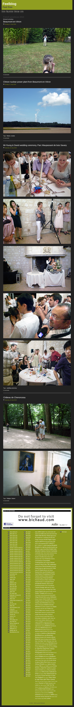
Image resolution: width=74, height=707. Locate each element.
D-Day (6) (12, 609)
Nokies (43, 643)
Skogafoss (37, 666)
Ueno (52, 687)
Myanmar (37, 639)
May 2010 (28, 674)
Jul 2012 (28, 630)
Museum (37, 637)
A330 (41, 533)
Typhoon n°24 (47, 687)
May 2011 (28, 653)
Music (53, 637)
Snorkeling (51, 666)
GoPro (46, 593)
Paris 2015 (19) (13, 537)
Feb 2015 (28, 591)
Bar (46, 547)
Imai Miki (43, 606)
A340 (55, 533)
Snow (55, 666)
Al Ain (50, 537)
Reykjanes (53, 656)
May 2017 (28, 554)
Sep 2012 (28, 626)
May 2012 (28, 633)
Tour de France (41, 681)
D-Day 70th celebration (49, 564)
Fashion (37, 576)
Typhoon (36, 687)
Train (47, 685)
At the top (46, 541)
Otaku (37, 646)
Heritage (37, 601)
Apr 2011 (28, 655)
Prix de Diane (49, 652)
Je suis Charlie (47, 608)
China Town (50, 556)
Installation (47, 606)
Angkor (50, 539)
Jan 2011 (28, 660)
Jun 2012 (28, 632)
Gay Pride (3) (13, 621)
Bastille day (54, 547)
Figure (41, 578)
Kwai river (49, 616)
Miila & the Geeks (49, 631)
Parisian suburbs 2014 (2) (16, 554)
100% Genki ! (41, 532)
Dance (40, 566)
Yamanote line (47, 696)
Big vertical (9, 11)
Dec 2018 (28, 532)
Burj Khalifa (50, 549)
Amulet (46, 539)
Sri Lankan (53, 668)
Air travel (37, 537)
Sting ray (45, 669)
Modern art (39, 633)
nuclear (13, 136)
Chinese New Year (39, 558)
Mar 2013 (28, 618)
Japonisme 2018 (39, 608)
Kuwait (45, 616)
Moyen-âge (44, 635)
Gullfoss (48, 597)
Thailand (40, 677)
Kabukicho (43, 612)
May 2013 (28, 614)
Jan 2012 (28, 640)
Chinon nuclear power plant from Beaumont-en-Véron (27, 82)
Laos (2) (12, 581)
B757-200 (48, 543)
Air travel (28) (13, 604)
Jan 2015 (28, 593)
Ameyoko (41, 539)
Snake (47, 666)
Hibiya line (42, 601)
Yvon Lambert (47, 698)
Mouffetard (38, 635)
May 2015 (28, 590)
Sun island (47, 673)
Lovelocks (38, 624)
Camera (52, 553)
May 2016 (28, 572)
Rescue (47, 656)
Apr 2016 (28, 574)
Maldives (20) (13, 582)
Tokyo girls (43, 679)
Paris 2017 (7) (13, 533)
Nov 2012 (28, 623)
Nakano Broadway (44, 639)
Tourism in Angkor (47, 681)
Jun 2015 (28, 588)
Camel (47, 553)
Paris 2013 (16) (13, 540)
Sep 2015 (28, 584)
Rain (47, 654)
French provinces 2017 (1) (16, 563)
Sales (50, 658)
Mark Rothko (37, 627)
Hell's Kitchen (53, 599)
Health (48, 599)
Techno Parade (41, 675)
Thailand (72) (13, 597)
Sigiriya (49, 664)
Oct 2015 (28, 582)
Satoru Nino (46, 660)
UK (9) (11, 602)
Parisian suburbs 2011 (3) (16, 558)
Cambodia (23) (13, 574)
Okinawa (51, 643)
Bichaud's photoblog (8, 19)
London (41, 622)
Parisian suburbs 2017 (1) (16, 549)
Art (43, 541)
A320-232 (37, 533)
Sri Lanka (47, 668)
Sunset (52, 673)
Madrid (47, 624)
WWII (52, 694)
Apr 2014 (28, 604)
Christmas (47, 558)
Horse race (51, 602)
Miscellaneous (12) (14, 632)
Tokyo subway (50, 679)
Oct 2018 (28, 533)
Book (45, 549)
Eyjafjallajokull (47, 574)
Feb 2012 (28, 639)
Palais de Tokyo (47, 646)
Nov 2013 (28, 607)
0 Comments (6, 74)
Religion (9, 498)
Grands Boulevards (44, 595)
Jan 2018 (28, 547)
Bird (36, 549)
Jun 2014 (28, 600)
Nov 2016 (28, 563)
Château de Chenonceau (14, 397)
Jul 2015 (28, 586)
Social (37, 668)
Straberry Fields (38, 671)
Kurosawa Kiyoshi (39, 616)
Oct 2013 (28, 609)
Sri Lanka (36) (13, 593)
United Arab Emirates (44, 689)
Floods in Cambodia (44, 581)
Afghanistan (53, 535)
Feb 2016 (28, 575)
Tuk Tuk (52, 685)
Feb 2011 (28, 658)
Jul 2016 (28, 568)
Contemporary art (40, 562)
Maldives (47, 626)
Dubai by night (42, 568)
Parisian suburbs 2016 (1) (16, 551)
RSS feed (64, 532)
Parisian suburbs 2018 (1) (16, 547)
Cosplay (47, 562)
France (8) (12, 575)
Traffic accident (43, 685)
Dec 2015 (28, 579)
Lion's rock (51, 620)
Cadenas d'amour (46, 551)
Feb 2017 (28, 558)
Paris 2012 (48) (13, 542)
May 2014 (28, 602)
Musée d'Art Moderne (46, 637)
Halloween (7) (13, 628)
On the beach (48, 645)
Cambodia (54, 551)
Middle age (42, 631)
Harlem (45, 599)
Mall (52, 625)
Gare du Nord (50, 587)
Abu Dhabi (47, 535)
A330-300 (51, 533)
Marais (54, 625)
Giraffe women (52, 591)
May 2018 (28, 542)
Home (3, 11)
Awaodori (43, 543)
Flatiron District (48, 579)
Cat (42, 555)
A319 (49, 532)
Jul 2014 (28, 598)
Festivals (37, 578)
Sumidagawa (41, 673)
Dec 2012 (28, 621)
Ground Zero (42, 597)
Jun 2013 (28, 612)
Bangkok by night (40, 547)
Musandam (50, 635)
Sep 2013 (28, 611)
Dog (53, 566)
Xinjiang (55, 694)
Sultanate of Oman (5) (15, 595)
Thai (36, 677)
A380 (36, 535)
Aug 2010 (28, 669)
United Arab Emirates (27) (16, 600)
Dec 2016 (28, 561)
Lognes (36, 622)
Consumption (46, 560)
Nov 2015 (28, 581)
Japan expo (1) (13, 626)
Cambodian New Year (40, 553)
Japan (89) (12, 579)
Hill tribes (47, 601)
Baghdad (49, 545)
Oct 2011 (28, 644)
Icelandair (51, 604)
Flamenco (42, 579)
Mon (46, 633)
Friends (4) (12, 614)
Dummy (48, 568)
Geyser (37, 591)
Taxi (55, 673)
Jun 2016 (28, 570)
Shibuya (37, 664)
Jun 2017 (28, 553)
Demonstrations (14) (15, 607)
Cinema (52, 558)
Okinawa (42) (13, 590)
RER (45, 656)
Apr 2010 (28, 676)
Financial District (48, 578)
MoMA (43, 633)
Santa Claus (41, 660)
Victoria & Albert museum (48, 690)
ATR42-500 (52, 541)
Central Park (46, 555)
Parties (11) (12, 616)
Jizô (51, 610)
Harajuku (40, 599)
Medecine (38, 629)
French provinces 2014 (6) (16, 568)
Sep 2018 (28, 535)
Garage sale (43, 587)
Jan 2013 (28, 619)
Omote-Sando (41, 645)
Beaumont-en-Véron (12, 21)
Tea (36, 675)
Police (44, 652)
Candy (39, 555)
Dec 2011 (28, 642)
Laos (40, 620)
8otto (36, 532)
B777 (53, 543)
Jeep (40, 610)
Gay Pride (53, 589)
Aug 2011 (28, 648)
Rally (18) (12, 605)
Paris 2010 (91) (13, 546)
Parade (52, 646)
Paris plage (43, 648)
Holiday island (38, 602)
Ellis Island (42, 572)
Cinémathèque (38, 560)
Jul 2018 (28, 539)
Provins (44, 654)
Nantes (50, 639)
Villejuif (36, 692)
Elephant (37, 572)
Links (22, 11)
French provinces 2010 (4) (16, 572)
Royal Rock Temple (44, 658)
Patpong (37, 650)
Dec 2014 (28, 595)
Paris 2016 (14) (13, 535)
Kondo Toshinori (48, 614)
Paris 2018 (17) (13, 532)
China (45, 556)
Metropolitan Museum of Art (47, 629)
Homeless (45, 602)
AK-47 (42, 537)
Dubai (36, 568)
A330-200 (46, 533)
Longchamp (46, 622)
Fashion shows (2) (14, 612)
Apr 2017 (28, 556)
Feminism (51, 576)
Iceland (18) (13, 577)
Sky (40, 666)
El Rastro (40, 570)
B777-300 (37, 545)
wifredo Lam (48, 694)
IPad (51, 606)
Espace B (41, 574)
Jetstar (43, 610)
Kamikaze (48, 612)
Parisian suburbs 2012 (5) (16, 556)
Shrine (46, 664)
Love (50, 622)
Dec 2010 (28, 662)
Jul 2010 (28, 670)
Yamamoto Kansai (39, 696)
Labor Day (50, 618)
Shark (48, 662)
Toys (39, 685)
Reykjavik (37, 658)
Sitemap (16, 11)
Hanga (36, 599)
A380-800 (41, 535)
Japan (54, 606)
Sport (42, 668)
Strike (43, 671)
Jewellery (47, 610)
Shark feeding (53, 662)
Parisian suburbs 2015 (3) (16, 553)
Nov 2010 (28, 663)
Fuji (49, 585)
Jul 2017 (28, 551)
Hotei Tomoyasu (39, 604)
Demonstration (46, 566)
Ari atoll (39, 541)
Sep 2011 (28, 646)
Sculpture (37, 662)
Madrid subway (41, 625)
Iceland (46, 604)
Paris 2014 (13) (13, 539)
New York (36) (13, 586)
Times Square (45, 677)
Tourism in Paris (43, 683)
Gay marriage (46, 589)
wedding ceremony (12, 388)
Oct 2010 (28, 665)
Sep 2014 (28, 597)
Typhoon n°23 (41, 687)
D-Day (41, 564)
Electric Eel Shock (48, 570)
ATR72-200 (38, 543)
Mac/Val (43, 624)
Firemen (37, 579)
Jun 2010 (28, 672)
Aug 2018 (28, 537)
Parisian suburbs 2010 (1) (16, 560)
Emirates (48, 572)
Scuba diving (52, 660)
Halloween (53, 597)
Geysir (41, 591)
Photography (38, 652)
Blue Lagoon (40, 549)
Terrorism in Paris (50, 675)
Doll (55, 566)
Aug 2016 (28, 567)
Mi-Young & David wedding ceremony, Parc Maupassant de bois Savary (35, 145)
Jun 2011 (28, 651)
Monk (49, 633)
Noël (41, 643)
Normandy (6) (13, 588)
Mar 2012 (28, 637)
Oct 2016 (28, 565)
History (52, 601)
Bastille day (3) (13, 630)
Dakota (37, 566)
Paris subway (50, 648)
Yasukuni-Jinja (41, 698)
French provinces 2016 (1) (16, 565)
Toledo (36, 681)
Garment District (39, 589)
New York (37, 641)
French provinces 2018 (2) (16, 561)
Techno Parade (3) (14, 623)
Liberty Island (45, 620)
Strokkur (47, 671)
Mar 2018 (28, 544)
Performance (42, 650)
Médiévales (37, 631)
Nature (8, 136)
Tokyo (50, 677)
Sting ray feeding (51, 669)
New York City (44, 641)
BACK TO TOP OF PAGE (9, 510)
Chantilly (41, 556)
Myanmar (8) (13, 584)
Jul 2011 (28, 649)
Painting (41, 646)
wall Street (46, 692)
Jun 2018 (28, 540)
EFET (51, 568)
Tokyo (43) (12, 598)
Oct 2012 (28, 625)
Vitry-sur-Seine (41, 692)
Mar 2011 (28, 656)
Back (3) (12, 618)
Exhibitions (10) (13, 611)
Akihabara (46, 537)
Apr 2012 (28, 635)
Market (43, 627)
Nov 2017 (28, 549)
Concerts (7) (13, 625)
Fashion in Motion (44, 576)
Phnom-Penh (49, 650)
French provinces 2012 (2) (16, 570)
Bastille (49, 547)
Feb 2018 (28, 546)
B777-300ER (43, 545)
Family (53, 574)
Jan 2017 (28, 560)
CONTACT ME (7, 527)
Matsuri (47, 627)
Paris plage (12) (14, 619)
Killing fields (41, 614)
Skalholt (53, 664)
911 (47, 532)
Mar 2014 (28, 605)
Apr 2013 (28, 616)
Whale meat (43, 694)
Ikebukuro (38, 606)
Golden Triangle (39, 593)
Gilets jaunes (46, 591)
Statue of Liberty (39, 669)
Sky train (43, 666)
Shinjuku (42, 664)
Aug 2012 (28, 628)
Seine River (43, 662)
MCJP (50, 627)
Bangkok (54, 545)
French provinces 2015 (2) (16, 567)
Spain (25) (12, 591)
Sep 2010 (28, 667)
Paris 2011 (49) (13, 544)
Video (54, 690)
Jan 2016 (28, 577)
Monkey (53, 633)
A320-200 (53, 532)
